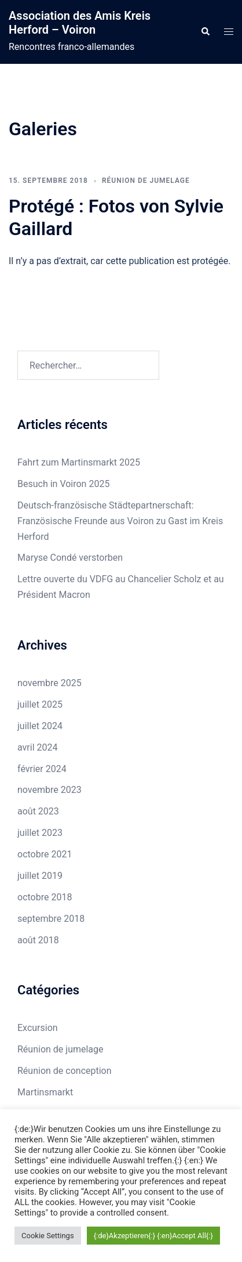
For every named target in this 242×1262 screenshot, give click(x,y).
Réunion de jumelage (146, 180)
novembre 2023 (49, 789)
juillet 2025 (40, 704)
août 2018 (38, 940)
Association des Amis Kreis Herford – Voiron (80, 23)
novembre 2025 (49, 682)
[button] (205, 32)
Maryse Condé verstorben (70, 557)
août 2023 (38, 811)
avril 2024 (37, 747)
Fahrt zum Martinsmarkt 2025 (78, 462)
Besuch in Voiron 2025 (63, 483)
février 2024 (42, 768)
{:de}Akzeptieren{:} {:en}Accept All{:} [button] (153, 1235)
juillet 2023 (40, 832)
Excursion (37, 1027)
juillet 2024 (40, 725)
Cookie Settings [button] (47, 1235)
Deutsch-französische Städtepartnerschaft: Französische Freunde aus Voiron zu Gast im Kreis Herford (120, 521)
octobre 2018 (44, 897)
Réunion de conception (64, 1070)
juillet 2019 (40, 875)
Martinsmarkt (45, 1092)
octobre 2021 (44, 854)
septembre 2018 (51, 918)
